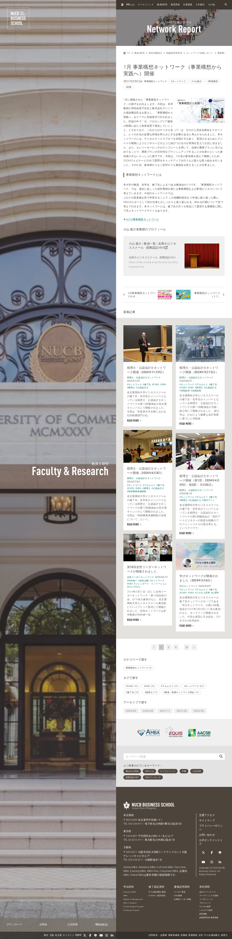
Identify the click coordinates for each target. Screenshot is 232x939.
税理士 (224, 935)
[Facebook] (90, 935)
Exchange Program (131, 909)
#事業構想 (213, 81)
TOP (126, 53)
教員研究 (162, 4)
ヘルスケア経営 (205, 909)
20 (186, 645)
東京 (46, 935)
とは (130, 4)
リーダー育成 (179, 891)
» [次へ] (194, 645)
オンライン (68, 935)
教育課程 (175, 5)
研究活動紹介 (155, 53)
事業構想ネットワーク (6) (139, 666)
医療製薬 (192, 935)
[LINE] (95, 935)
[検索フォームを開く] (225, 4)
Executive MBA (129, 891)
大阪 (51, 935)
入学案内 (199, 5)
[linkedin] (112, 935)
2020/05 (199, 709)
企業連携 (187, 5)
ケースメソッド (146, 5)
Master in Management (133, 898)
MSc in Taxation (130, 902)
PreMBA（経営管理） (158, 894)
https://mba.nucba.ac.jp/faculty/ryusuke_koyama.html (154, 264)
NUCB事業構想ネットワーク (142, 219)
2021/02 (182, 709)
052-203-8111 (136, 822)
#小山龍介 (196, 81)
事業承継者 (174, 935)
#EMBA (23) (132, 685)
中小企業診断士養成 (157, 891)
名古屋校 (128, 813)
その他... (212, 5)
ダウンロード (14, 924)
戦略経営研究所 (174, 53)
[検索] (221, 755)
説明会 (43, 924)
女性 (201, 935)
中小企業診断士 (212, 935)
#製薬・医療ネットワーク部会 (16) (181, 691)
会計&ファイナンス (207, 891)
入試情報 (72, 924)
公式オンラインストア (211, 841)
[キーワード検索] (170, 755)
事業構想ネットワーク (155, 81)
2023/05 (131, 709)
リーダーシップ (205, 898)
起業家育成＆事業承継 (208, 916)
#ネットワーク (178, 81)
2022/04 (148, 709)
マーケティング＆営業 (208, 894)
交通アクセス (207, 813)
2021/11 (165, 709)
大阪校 (127, 846)
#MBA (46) (149, 685)
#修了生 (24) (132, 691)
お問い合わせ (207, 833)
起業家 (163, 935)
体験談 (101, 924)
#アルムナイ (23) (169, 685)
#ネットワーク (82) (194, 685)
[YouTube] (101, 935)
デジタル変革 (205, 905)
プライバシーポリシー (211, 826)
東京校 (127, 830)
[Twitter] (84, 935)
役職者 (184, 935)
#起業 (129, 87)
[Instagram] (106, 935)
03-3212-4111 (136, 838)
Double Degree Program (133, 905)
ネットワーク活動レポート (199, 53)
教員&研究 (139, 53)
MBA (125, 894)
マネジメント (205, 902)
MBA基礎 (178, 894)
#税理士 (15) (151, 691)
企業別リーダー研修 (182, 898)
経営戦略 (203, 913)
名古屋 (58, 935)
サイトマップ (207, 819)
